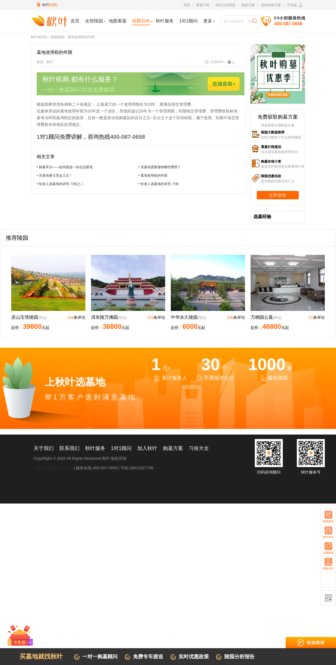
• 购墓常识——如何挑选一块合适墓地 (65, 167)
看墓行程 (202, 5)
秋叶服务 (95, 448)
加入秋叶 (147, 448)
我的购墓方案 (271, 5)
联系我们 (69, 448)
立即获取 (278, 195)
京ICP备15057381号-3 (53, 468)
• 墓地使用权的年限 (152, 175)
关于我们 (44, 448)
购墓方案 (248, 5)
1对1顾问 (121, 448)
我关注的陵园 (225, 5)
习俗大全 (199, 448)
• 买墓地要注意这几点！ (55, 175)
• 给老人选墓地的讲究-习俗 (158, 184)
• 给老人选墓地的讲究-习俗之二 (60, 184)
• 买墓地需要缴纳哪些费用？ (159, 167)
